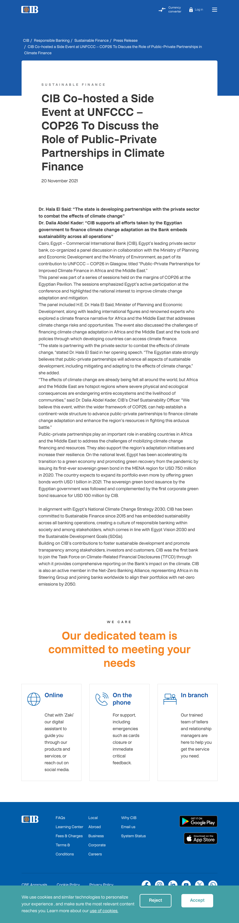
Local (93, 815)
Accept (197, 900)
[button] (196, 9)
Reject (155, 900)
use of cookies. (104, 911)
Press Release (125, 40)
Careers (95, 851)
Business (96, 833)
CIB (26, 40)
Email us (128, 824)
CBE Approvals (34, 882)
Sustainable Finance (91, 40)
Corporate (97, 842)
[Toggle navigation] (214, 9)
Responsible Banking (52, 40)
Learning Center (69, 824)
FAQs (60, 815)
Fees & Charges (69, 833)
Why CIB (129, 815)
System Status (133, 833)
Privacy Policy (101, 882)
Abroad (94, 824)
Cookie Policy (68, 882)
